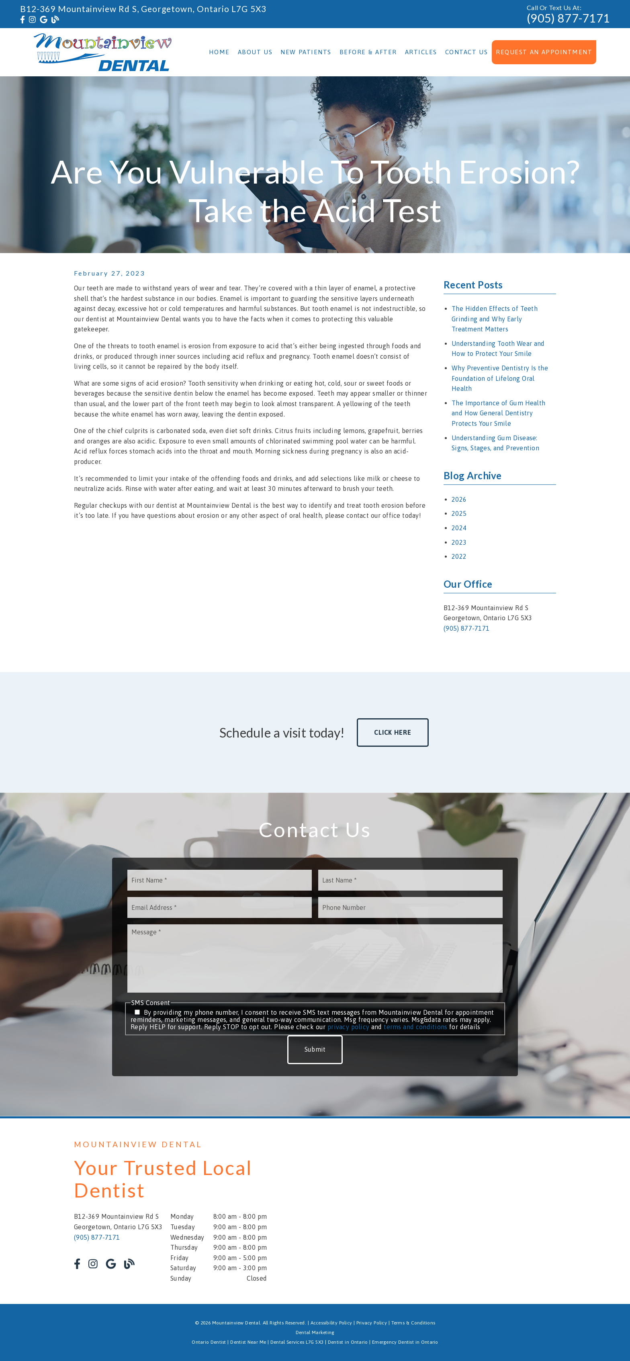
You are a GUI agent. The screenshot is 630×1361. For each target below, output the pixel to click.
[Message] (315, 958)
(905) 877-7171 (568, 18)
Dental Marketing (315, 1332)
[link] (22, 19)
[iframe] (459, 1211)
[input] (219, 880)
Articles (421, 52)
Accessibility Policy (331, 1323)
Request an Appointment (544, 52)
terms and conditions (415, 1026)
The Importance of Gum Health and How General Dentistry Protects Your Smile (498, 413)
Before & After (368, 52)
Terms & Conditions (413, 1323)
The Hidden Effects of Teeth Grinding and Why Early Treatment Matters (495, 319)
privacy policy (348, 1026)
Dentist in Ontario (348, 1342)
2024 (459, 527)
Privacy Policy (371, 1323)
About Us (255, 52)
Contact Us (466, 52)
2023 (459, 542)
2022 (459, 556)
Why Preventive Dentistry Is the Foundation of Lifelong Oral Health (500, 378)
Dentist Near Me (248, 1342)
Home (219, 52)
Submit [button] (315, 1049)
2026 (459, 499)
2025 (459, 513)
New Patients (305, 52)
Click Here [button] (392, 732)
